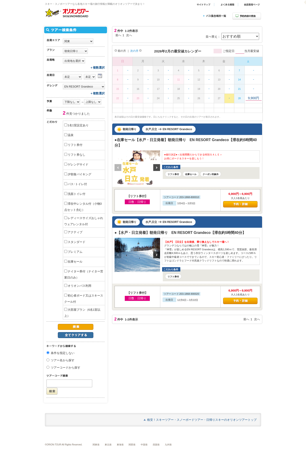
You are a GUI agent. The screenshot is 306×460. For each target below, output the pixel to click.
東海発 (120, 444)
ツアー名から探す (62, 360)
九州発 (168, 444)
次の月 (136, 50)
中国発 (144, 444)
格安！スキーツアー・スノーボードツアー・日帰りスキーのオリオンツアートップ (202, 419)
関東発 (96, 444)
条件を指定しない (62, 353)
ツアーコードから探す (65, 368)
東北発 (108, 444)
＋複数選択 (97, 67)
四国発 (156, 444)
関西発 (132, 444)
